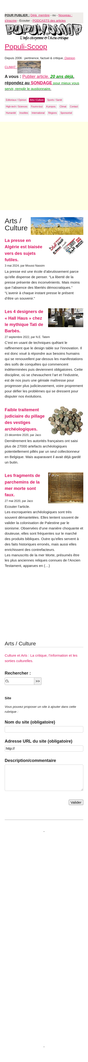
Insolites (23, 113)
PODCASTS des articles (49, 20)
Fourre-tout (36, 106)
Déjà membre (40, 15)
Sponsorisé (66, 113)
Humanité (11, 113)
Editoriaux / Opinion (16, 100)
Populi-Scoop (26, 46)
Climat (63, 106)
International (38, 113)
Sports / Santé (54, 100)
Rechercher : (18, 673)
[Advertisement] (44, 166)
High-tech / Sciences (16, 106)
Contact (74, 106)
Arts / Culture (37, 100)
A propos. (51, 106)
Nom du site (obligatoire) (30, 722)
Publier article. (36, 76)
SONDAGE (41, 83)
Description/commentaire (30, 760)
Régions (52, 113)
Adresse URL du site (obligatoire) (38, 741)
